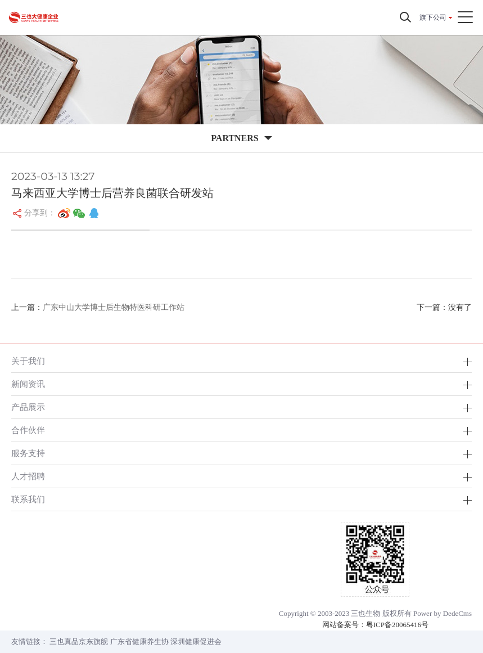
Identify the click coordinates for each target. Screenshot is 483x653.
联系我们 (28, 499)
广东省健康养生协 (139, 641)
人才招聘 (28, 476)
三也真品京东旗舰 (78, 641)
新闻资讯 (28, 384)
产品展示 (28, 407)
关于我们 (28, 361)
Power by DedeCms (442, 613)
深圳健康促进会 (196, 641)
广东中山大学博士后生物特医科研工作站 (113, 307)
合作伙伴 (28, 430)
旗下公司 (432, 17)
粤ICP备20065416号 (397, 624)
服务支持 (28, 453)
